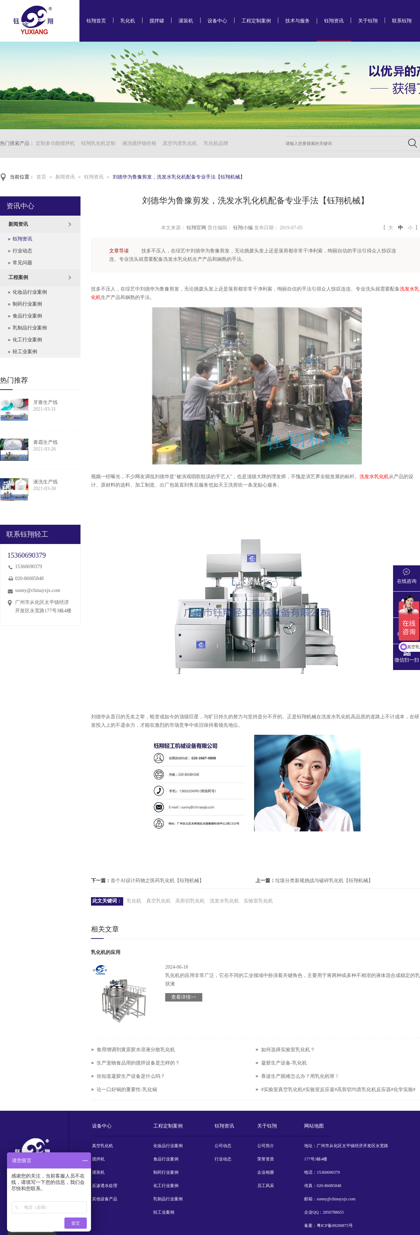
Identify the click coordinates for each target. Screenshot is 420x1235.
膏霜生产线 (45, 442)
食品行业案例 (27, 316)
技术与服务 (297, 20)
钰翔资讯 (334, 20)
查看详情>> (183, 997)
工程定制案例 (256, 20)
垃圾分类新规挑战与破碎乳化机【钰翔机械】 (324, 880)
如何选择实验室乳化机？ (288, 1049)
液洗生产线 (45, 481)
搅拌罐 (156, 20)
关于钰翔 (368, 20)
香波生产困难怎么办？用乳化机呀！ (300, 1076)
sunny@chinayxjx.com (37, 590)
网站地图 (314, 1126)
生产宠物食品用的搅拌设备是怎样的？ (138, 1063)
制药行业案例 (27, 304)
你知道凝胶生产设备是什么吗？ (131, 1076)
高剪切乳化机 (190, 900)
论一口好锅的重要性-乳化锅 (127, 1089)
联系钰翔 (402, 20)
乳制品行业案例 (30, 327)
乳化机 (127, 20)
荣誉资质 (265, 1159)
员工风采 (265, 1185)
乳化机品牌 (216, 143)
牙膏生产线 (45, 402)
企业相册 (265, 1172)
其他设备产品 (104, 1198)
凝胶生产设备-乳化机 (284, 1063)
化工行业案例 (27, 339)
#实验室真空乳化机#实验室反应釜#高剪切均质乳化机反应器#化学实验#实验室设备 (338, 1096)
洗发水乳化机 (374, 476)
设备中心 (217, 20)
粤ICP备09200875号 (335, 1225)
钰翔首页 (96, 20)
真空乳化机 (158, 900)
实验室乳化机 (258, 900)
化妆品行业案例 (30, 292)
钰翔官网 (196, 227)
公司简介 (265, 1145)
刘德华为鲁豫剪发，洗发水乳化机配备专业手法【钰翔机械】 (179, 177)
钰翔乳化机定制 (98, 143)
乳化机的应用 (105, 952)
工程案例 (18, 277)
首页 (41, 177)
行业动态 (22, 250)
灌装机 (185, 20)
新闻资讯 (65, 177)
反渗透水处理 (104, 1185)
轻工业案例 (25, 351)
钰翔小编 (243, 227)
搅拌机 (98, 1159)
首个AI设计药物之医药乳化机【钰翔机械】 (157, 880)
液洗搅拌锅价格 (139, 143)
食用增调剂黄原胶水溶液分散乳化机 (136, 1049)
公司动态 (223, 1145)
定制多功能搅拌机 (55, 143)
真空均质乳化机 (180, 143)
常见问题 (22, 262)
